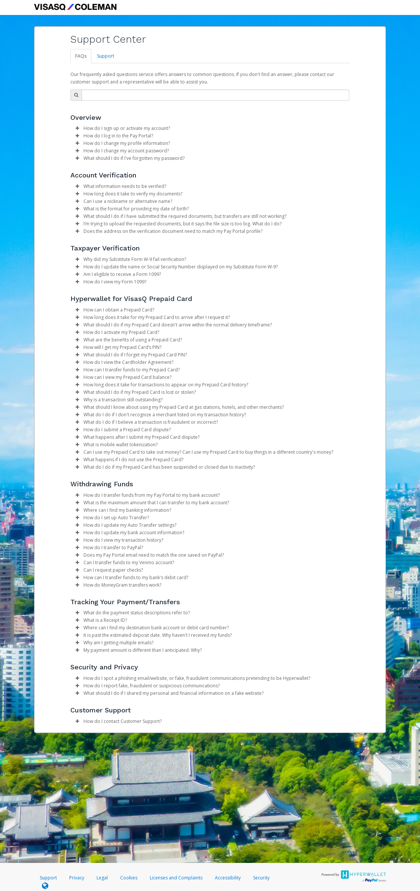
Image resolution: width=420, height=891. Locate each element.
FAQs (80, 56)
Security (261, 878)
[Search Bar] (215, 95)
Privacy (76, 878)
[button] (77, 128)
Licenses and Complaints (177, 878)
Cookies (128, 878)
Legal (102, 878)
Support (105, 56)
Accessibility (228, 878)
